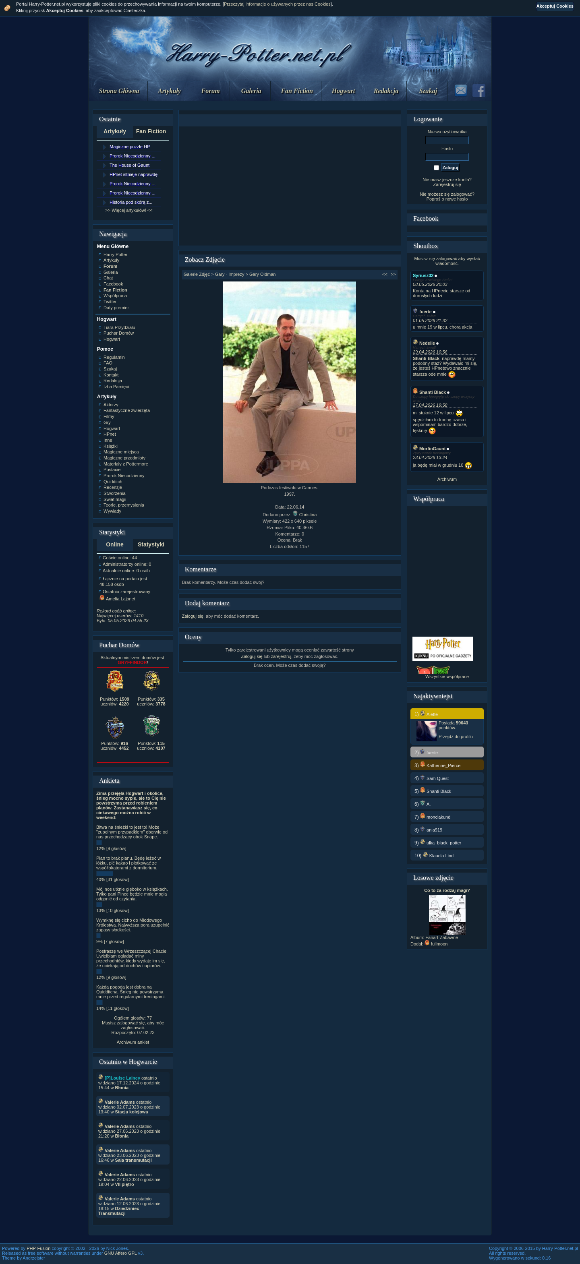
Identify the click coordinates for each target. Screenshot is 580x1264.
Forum (210, 90)
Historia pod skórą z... (131, 202)
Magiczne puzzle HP (130, 146)
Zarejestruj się (447, 184)
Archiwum (447, 479)
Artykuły (169, 90)
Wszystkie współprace (447, 676)
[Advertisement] (289, 186)
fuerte (422, 311)
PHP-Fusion (38, 1248)
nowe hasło (456, 199)
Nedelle (424, 343)
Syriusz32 (423, 275)
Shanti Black (429, 392)
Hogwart (343, 90)
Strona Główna (119, 90)
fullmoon (436, 943)
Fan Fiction (297, 90)
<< (384, 274)
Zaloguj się (192, 616)
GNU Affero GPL (120, 1253)
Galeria (251, 90)
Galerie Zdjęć (197, 274)
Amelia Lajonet (117, 598)
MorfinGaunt (429, 448)
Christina (305, 514)
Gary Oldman (262, 274)
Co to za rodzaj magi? (447, 890)
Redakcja (386, 90)
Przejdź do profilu (456, 736)
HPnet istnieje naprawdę (133, 174)
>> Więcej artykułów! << (128, 210)
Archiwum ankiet (133, 1042)
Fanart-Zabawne (441, 937)
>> (393, 274)
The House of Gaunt (129, 165)
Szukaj (428, 90)
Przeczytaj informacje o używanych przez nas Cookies (277, 4)
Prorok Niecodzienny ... (132, 155)
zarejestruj (281, 656)
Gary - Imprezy (229, 274)
